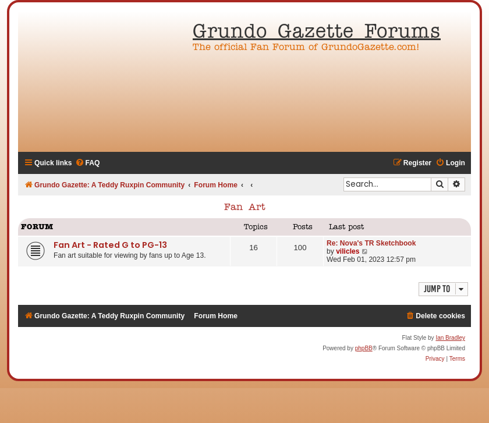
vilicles (347, 251)
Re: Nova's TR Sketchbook (371, 243)
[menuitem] (87, 163)
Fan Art (244, 207)
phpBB (364, 348)
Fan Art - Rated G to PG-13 (110, 245)
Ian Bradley (450, 338)
